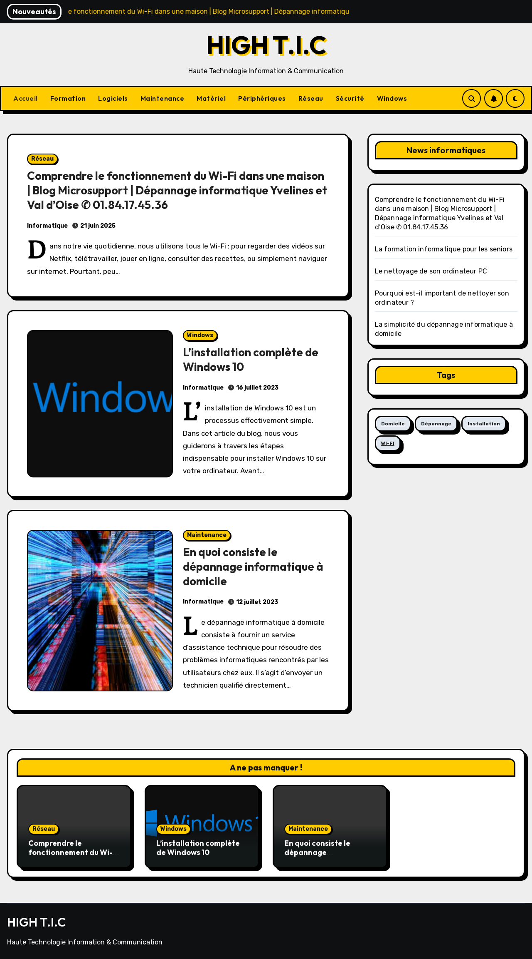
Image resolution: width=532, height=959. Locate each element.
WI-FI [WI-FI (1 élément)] (387, 443)
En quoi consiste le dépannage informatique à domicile (253, 566)
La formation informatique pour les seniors (443, 249)
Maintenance (162, 98)
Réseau (310, 98)
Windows (392, 98)
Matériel (211, 98)
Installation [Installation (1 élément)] (484, 424)
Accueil (25, 98)
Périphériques (262, 98)
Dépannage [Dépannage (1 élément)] (436, 424)
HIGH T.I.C (266, 45)
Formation (68, 98)
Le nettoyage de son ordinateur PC (431, 271)
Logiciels (113, 98)
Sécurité (350, 98)
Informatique (47, 225)
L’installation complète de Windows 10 (198, 847)
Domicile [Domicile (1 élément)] (393, 424)
